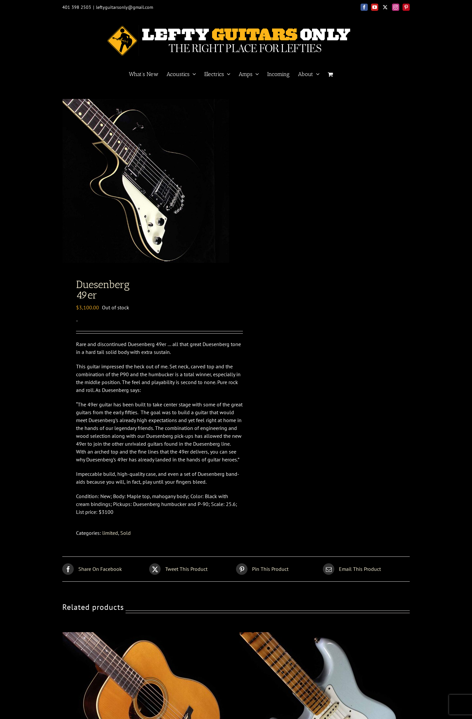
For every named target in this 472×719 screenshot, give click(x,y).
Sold (125, 565)
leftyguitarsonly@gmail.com (124, 7)
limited (110, 565)
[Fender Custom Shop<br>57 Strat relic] (321, 669)
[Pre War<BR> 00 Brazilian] (144, 669)
